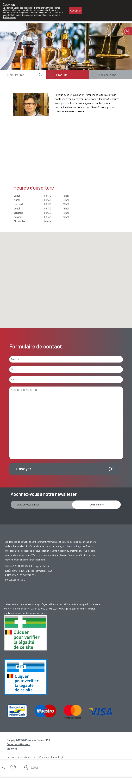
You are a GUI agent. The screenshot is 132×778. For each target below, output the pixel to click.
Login (34, 767)
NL (3, 767)
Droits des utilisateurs (18, 744)
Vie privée (12, 748)
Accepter (75, 10)
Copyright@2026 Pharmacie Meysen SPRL (29, 740)
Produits (61, 75)
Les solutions (107, 75)
